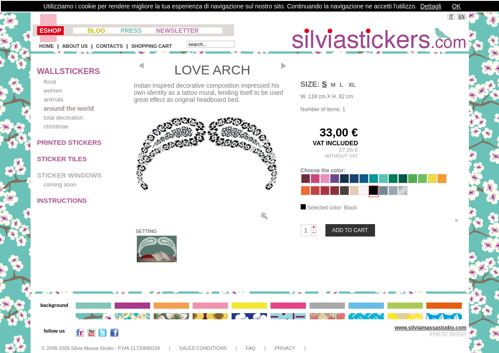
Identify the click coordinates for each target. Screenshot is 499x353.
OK (456, 6)
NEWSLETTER (177, 30)
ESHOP (51, 30)
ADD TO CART (350, 230)
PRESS (131, 30)
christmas (56, 126)
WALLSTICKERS (68, 71)
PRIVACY (285, 348)
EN (462, 16)
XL (352, 84)
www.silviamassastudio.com (430, 328)
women (53, 90)
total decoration (63, 117)
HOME (46, 46)
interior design (447, 333)
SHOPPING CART (151, 46)
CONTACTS (109, 46)
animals (54, 99)
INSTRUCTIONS (62, 200)
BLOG (96, 30)
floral (50, 81)
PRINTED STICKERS (69, 142)
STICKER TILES (62, 159)
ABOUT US (75, 46)
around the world (69, 108)
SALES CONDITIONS (203, 348)
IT (451, 16)
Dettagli (430, 6)
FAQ (250, 348)
